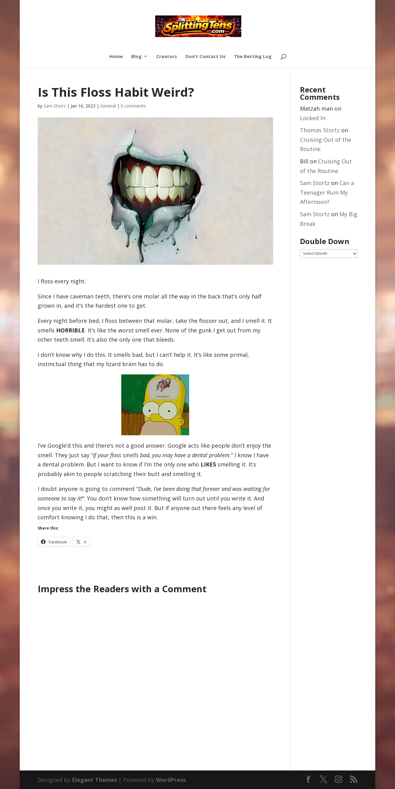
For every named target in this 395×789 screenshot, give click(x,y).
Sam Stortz (55, 106)
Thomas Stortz (320, 130)
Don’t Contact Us (205, 56)
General (108, 106)
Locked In (312, 118)
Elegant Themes (94, 779)
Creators (166, 56)
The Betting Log (253, 56)
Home (116, 56)
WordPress (171, 779)
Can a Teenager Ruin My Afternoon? (327, 192)
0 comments (133, 106)
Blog (136, 56)
